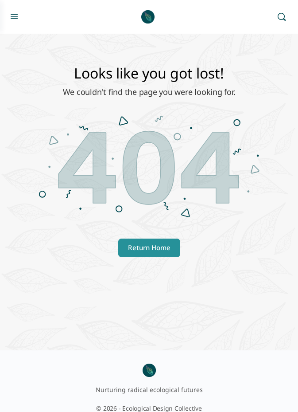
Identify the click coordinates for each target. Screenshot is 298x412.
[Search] (281, 17)
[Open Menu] (14, 16)
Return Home (149, 247)
